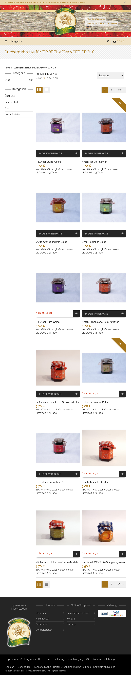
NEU (120, 103)
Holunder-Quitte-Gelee (48, 161)
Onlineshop (42, 624)
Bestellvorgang (75, 659)
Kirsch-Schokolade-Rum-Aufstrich (100, 322)
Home (7, 68)
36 (57, 78)
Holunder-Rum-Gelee (48, 322)
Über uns (41, 613)
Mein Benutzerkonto (96, 19)
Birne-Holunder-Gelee (94, 242)
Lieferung (59, 659)
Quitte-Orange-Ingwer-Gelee (51, 242)
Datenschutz (45, 659)
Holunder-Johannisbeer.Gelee (52, 482)
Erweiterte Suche (42, 667)
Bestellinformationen (78, 613)
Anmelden (112, 23)
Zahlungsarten (28, 659)
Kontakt (71, 618)
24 (50, 78)
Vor (120, 90)
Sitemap (71, 624)
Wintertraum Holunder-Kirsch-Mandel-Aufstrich (61, 562)
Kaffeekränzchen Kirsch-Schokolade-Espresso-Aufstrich (66, 402)
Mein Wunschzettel (95, 23)
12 (44, 78)
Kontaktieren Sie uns (104, 667)
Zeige (39, 78)
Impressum (12, 659)
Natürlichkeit (42, 618)
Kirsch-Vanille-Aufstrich (94, 161)
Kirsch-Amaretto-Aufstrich (96, 482)
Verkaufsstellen (44, 629)
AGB (87, 659)
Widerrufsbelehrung (104, 659)
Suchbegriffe (23, 667)
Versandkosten (66, 169)
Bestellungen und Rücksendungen (72, 667)
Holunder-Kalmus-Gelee (95, 402)
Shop (7, 80)
